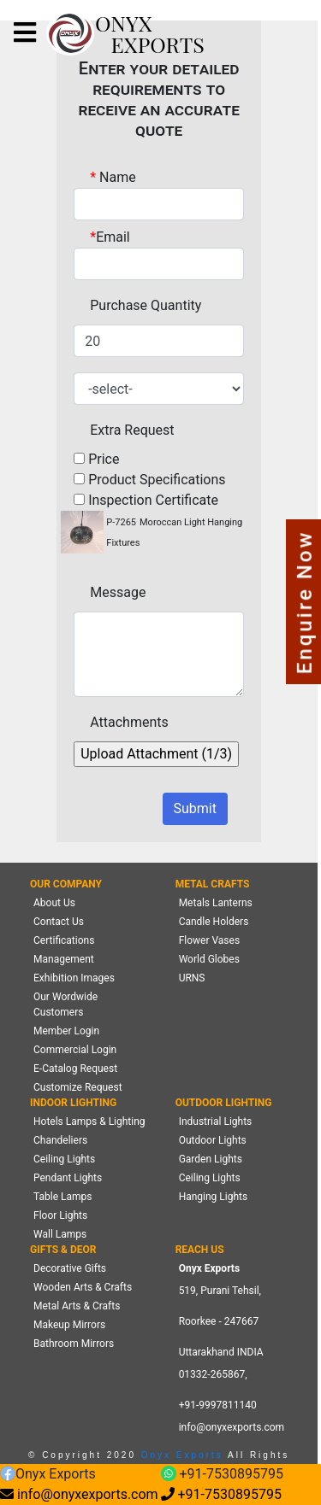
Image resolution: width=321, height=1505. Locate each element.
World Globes (209, 959)
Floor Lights (60, 1215)
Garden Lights (210, 1159)
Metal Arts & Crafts (76, 1306)
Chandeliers (60, 1140)
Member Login (66, 1031)
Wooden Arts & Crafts (82, 1287)
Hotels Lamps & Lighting (89, 1121)
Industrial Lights (216, 1121)
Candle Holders (214, 922)
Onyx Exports (179, 1455)
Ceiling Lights (64, 1159)
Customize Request (77, 1087)
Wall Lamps (59, 1234)
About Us (54, 903)
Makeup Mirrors (69, 1325)
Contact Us (58, 922)
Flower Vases (209, 940)
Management (63, 959)
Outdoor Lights (213, 1140)
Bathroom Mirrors (73, 1344)
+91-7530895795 (222, 1475)
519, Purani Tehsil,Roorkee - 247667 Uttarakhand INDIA (221, 1321)
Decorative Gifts (69, 1268)
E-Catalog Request (75, 1069)
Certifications (63, 940)
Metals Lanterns (216, 903)
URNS (192, 978)
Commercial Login (74, 1050)
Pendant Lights (67, 1178)
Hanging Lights (213, 1197)
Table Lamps (62, 1197)
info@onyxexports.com (232, 1427)
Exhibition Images (74, 978)
